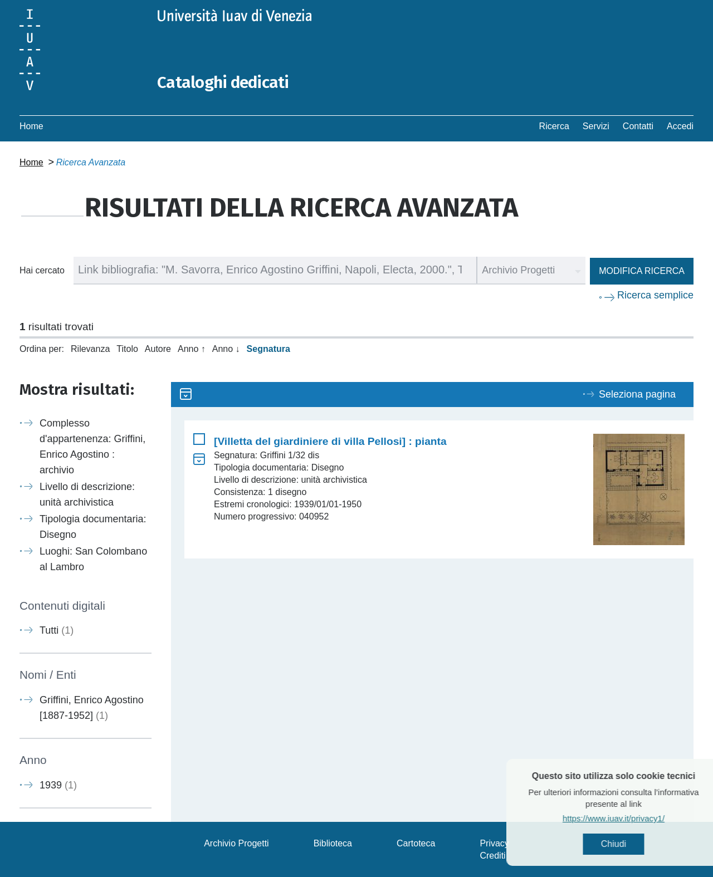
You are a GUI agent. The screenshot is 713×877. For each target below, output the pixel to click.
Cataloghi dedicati (224, 82)
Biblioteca (333, 842)
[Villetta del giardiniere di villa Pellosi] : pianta (330, 441)
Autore (158, 348)
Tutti (57, 630)
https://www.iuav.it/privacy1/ (632, 818)
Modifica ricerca (642, 270)
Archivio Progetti (236, 842)
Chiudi (632, 844)
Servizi (596, 125)
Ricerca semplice (655, 294)
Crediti (492, 855)
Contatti (638, 125)
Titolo (127, 348)
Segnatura (268, 348)
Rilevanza (90, 348)
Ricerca (554, 125)
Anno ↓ (226, 348)
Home (31, 125)
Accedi (680, 125)
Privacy (494, 842)
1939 (58, 784)
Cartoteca (416, 842)
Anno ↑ (192, 348)
